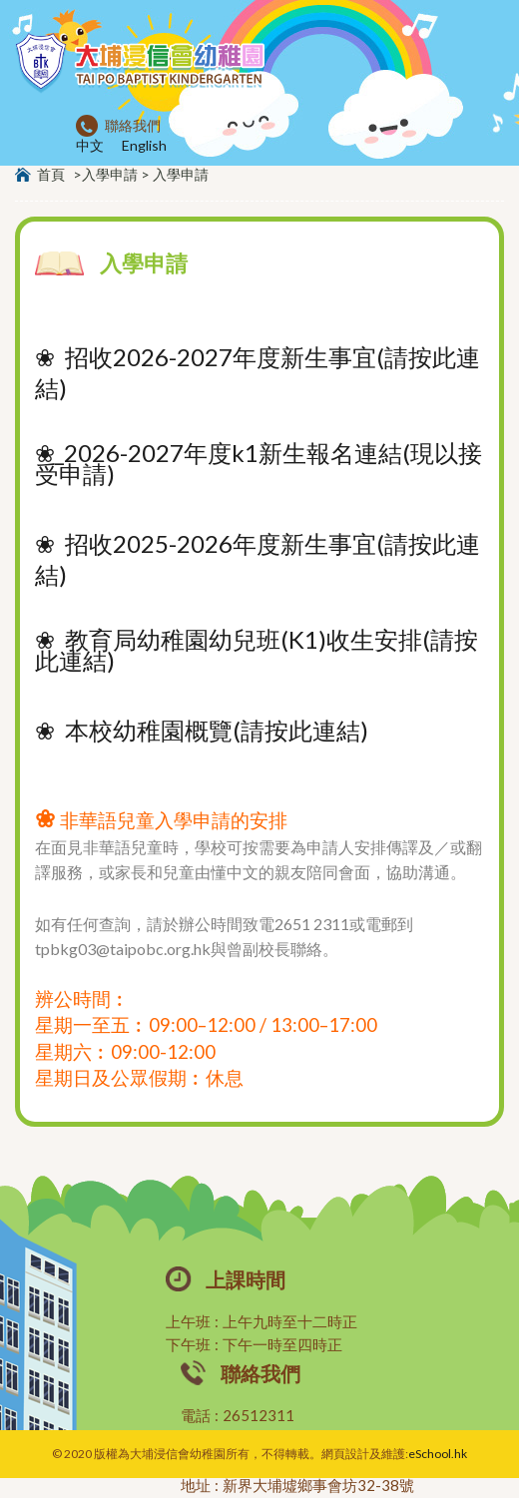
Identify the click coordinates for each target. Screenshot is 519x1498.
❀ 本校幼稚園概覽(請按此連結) (201, 730)
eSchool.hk (437, 1453)
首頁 (51, 174)
